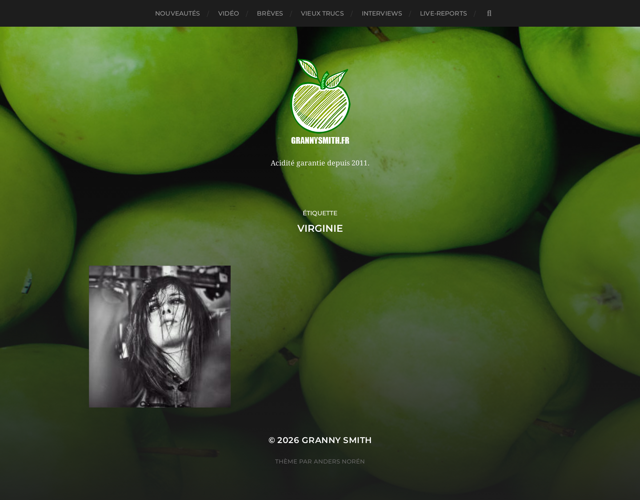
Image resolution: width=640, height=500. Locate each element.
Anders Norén (339, 461)
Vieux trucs (322, 13)
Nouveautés (177, 13)
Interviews (382, 13)
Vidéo (229, 13)
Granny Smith (337, 440)
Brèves (270, 13)
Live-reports (443, 13)
